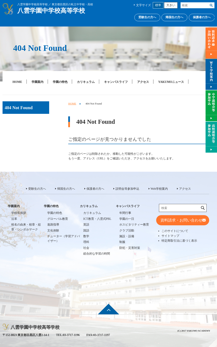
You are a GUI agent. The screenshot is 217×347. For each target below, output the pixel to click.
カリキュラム (86, 82)
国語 (86, 230)
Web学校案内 (159, 188)
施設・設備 (126, 236)
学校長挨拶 (18, 213)
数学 (86, 236)
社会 (86, 247)
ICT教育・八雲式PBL (97, 218)
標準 (158, 5)
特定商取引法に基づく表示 (179, 240)
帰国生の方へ (174, 17)
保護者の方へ (202, 17)
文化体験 (53, 230)
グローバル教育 (57, 218)
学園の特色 (60, 82)
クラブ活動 (126, 230)
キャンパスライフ (116, 82)
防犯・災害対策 (129, 247)
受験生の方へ (147, 17)
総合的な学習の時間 (96, 253)
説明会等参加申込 (127, 188)
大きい (170, 5)
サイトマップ (170, 235)
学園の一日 (126, 218)
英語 (86, 224)
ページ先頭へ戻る (108, 311)
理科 (86, 242)
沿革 (14, 218)
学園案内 (37, 82)
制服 (122, 242)
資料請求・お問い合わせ (181, 220)
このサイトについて (174, 231)
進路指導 (53, 224)
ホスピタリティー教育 (134, 224)
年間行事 (125, 213)
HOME (17, 82)
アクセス (143, 82)
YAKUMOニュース (171, 82)
